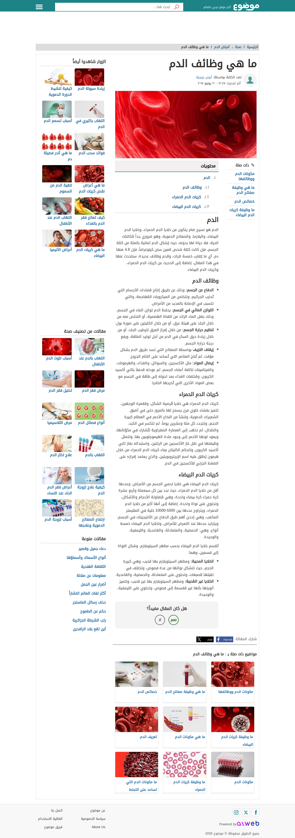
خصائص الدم (244, 201)
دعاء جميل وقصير (92, 549)
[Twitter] (246, 812)
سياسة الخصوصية (93, 819)
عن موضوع (97, 810)
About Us (98, 827)
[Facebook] (255, 812)
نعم (174, 619)
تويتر (209, 639)
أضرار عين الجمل (93, 584)
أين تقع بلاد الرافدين (89, 629)
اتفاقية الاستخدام (50, 819)
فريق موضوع (53, 827)
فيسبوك (227, 639)
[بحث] (176, 7)
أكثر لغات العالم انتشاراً (87, 593)
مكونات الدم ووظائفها (244, 176)
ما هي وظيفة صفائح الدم (243, 190)
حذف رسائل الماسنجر (89, 602)
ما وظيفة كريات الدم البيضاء (241, 212)
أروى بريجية (204, 77)
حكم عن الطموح (93, 611)
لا (160, 619)
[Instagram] (236, 812)
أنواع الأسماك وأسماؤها (86, 558)
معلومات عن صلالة (91, 575)
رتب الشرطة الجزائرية (89, 620)
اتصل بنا (56, 810)
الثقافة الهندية (93, 567)
